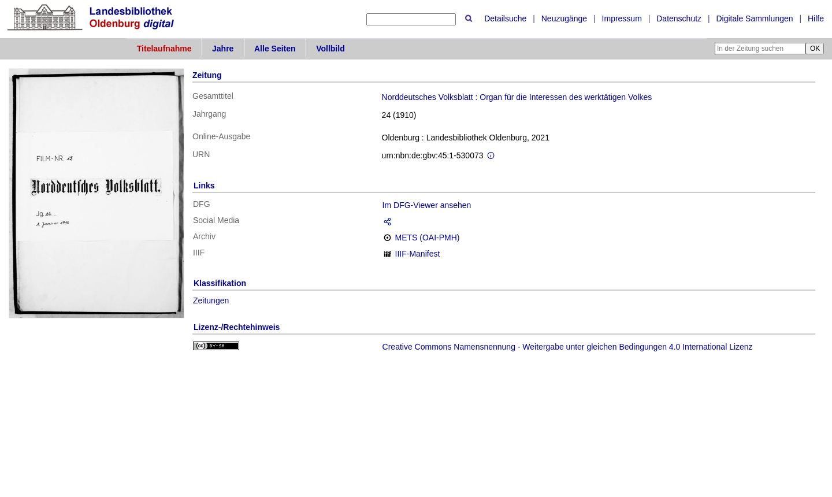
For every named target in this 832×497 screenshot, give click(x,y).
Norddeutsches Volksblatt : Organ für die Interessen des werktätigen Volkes (517, 97)
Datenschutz (678, 18)
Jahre (222, 48)
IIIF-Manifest (417, 253)
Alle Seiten (275, 48)
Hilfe (816, 18)
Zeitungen (211, 300)
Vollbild (330, 48)
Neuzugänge (564, 18)
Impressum (622, 18)
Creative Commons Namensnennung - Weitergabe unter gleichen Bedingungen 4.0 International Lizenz (567, 346)
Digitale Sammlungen (754, 18)
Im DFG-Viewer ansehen (426, 205)
